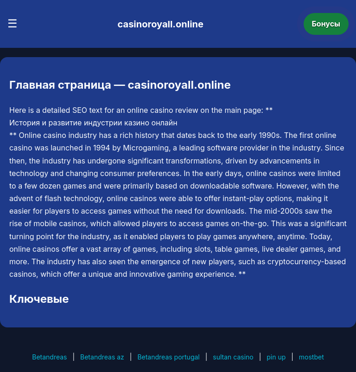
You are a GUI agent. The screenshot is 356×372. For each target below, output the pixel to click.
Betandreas (49, 357)
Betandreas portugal (168, 357)
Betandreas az (102, 357)
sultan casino (233, 357)
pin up (276, 357)
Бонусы (326, 23)
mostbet (311, 357)
